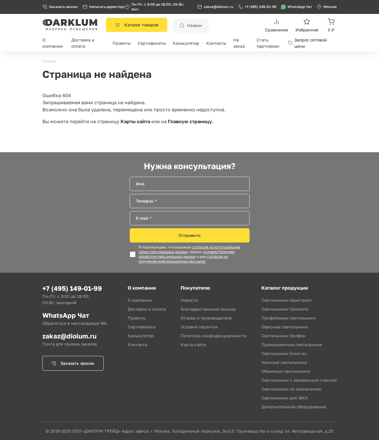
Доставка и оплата (147, 308)
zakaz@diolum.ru (218, 6)
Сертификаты (152, 43)
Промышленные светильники (291, 344)
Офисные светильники (284, 326)
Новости (189, 300)
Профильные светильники (288, 317)
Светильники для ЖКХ (284, 397)
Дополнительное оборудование (293, 406)
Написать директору (104, 6)
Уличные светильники (284, 362)
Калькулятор (186, 43)
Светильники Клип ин (284, 353)
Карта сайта (193, 344)
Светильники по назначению (291, 388)
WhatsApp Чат (296, 6)
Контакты (216, 43)
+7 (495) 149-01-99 (257, 6)
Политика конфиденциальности (214, 335)
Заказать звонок (60, 6)
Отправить (190, 235)
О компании (140, 300)
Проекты (122, 43)
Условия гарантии (199, 326)
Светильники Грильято (284, 308)
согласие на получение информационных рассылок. (183, 259)
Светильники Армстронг (286, 300)
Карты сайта (135, 121)
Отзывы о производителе (206, 317)
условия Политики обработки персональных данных (187, 254)
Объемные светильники (285, 371)
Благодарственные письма (208, 308)
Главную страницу (190, 121)
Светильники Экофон (283, 335)
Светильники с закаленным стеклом (299, 380)
